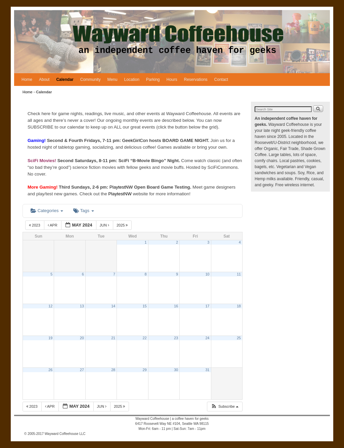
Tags (83, 210)
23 (176, 338)
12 (50, 306)
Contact (221, 79)
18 (239, 306)
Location (131, 79)
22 (145, 338)
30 (176, 370)
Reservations (196, 79)
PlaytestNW (122, 187)
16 (176, 306)
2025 (123, 225)
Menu (112, 79)
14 (113, 306)
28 (113, 370)
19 (50, 338)
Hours (172, 79)
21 (113, 338)
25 (239, 338)
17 (207, 306)
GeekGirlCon (135, 140)
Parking (153, 79)
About (44, 79)
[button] (224, 406)
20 (82, 338)
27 (82, 370)
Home (27, 79)
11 (239, 274)
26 (50, 370)
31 (207, 370)
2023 (35, 225)
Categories (47, 210)
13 (82, 306)
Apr (53, 225)
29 (145, 370)
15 (145, 306)
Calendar (64, 79)
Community (90, 79)
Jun (105, 225)
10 (207, 274)
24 (207, 338)
